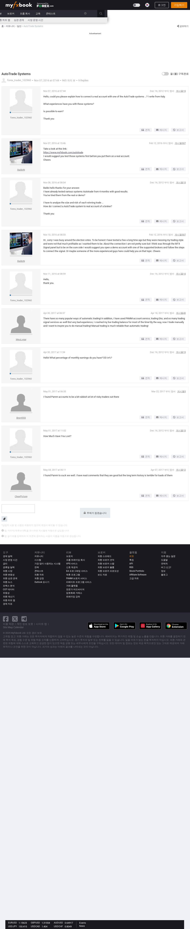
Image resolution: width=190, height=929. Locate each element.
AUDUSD (58, 922)
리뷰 (82, 13)
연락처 (164, 563)
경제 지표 (7, 604)
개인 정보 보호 (25, 623)
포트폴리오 (20, 13)
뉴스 (33, 13)
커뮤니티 (69, 13)
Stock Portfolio (136, 571)
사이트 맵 (41, 623)
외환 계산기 (34, 20)
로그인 (162, 5)
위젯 (131, 556)
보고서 (178, 130)
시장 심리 (71, 20)
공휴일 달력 (9, 567)
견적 (146, 130)
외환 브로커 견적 (106, 560)
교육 (120, 13)
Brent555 (21, 417)
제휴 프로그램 (73, 574)
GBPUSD (35, 922)
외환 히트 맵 (86, 20)
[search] (185, 14)
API (131, 563)
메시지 (161, 130)
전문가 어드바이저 (75, 589)
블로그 (164, 574)
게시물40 (181, 313)
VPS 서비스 (72, 563)
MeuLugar (21, 339)
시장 (43, 13)
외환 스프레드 (104, 556)
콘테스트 (133, 13)
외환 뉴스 (7, 582)
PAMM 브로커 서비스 (76, 578)
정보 (163, 571)
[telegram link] (24, 619)
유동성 (6, 593)
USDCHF (58, 926)
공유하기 (183, 26)
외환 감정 (39, 578)
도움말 (164, 560)
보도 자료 (102, 574)
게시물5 (181, 391)
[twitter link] (15, 619)
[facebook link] (5, 619)
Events (82, 923)
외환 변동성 (9, 574)
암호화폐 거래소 (74, 593)
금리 (22, 20)
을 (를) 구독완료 (179, 73)
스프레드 (57, 20)
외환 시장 (7, 571)
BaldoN (21, 169)
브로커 (93, 13)
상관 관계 (102, 20)
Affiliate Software (137, 574)
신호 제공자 (72, 567)
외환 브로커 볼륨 (106, 567)
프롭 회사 (108, 13)
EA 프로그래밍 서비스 (77, 571)
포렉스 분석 (9, 585)
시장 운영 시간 (118, 20)
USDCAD (35, 926)
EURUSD (12, 922)
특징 (131, 560)
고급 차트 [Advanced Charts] (134, 578)
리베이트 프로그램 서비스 (79, 582)
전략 (36, 567)
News (82, 926)
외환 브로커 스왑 (106, 563)
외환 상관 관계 (10, 578)
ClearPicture (21, 496)
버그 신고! (166, 567)
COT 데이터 (8, 589)
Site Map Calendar (13, 627)
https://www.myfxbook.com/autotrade (63, 152)
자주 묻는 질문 (168, 556)
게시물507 (180, 143)
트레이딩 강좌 (73, 596)
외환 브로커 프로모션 (108, 571)
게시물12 (181, 469)
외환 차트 (39, 574)
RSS (131, 567)
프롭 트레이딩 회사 (75, 560)
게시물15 (181, 91)
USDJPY (12, 926)
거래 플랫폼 (72, 585)
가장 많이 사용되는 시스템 (47, 563)
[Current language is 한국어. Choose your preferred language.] (147, 5)
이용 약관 (8, 623)
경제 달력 (11, 20)
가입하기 (179, 5)
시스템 (55, 13)
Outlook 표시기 (41, 582)
